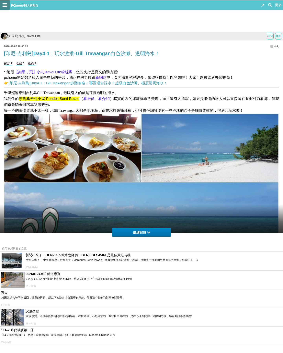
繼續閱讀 (141, 232)
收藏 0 (20, 63)
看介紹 (104, 99)
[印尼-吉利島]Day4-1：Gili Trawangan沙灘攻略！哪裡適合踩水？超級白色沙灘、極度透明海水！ (87, 83)
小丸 (276, 46)
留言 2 (8, 63)
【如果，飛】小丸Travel (34, 72)
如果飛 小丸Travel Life (21, 36)
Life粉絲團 (63, 72)
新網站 (101, 77)
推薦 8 (32, 63)
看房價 (89, 99)
